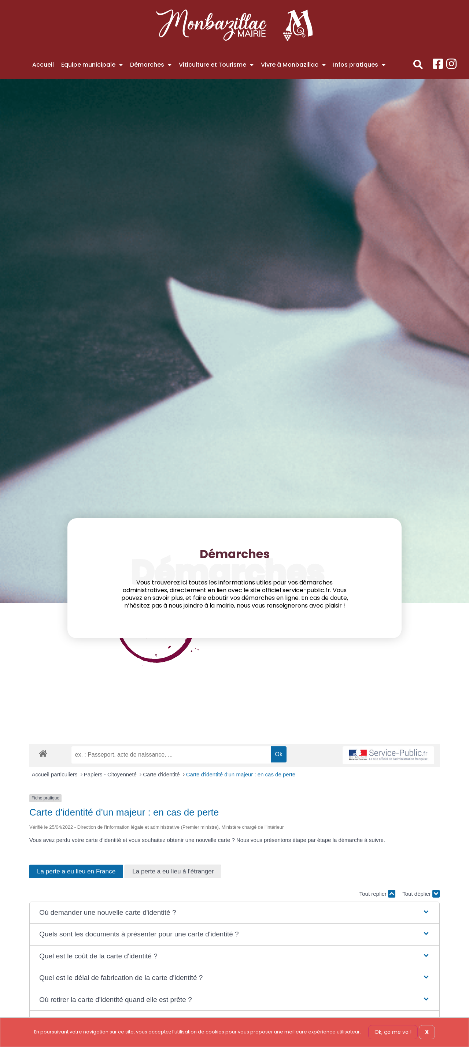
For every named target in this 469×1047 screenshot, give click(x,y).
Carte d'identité (162, 774)
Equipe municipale (92, 64)
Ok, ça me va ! (392, 1032)
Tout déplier (421, 894)
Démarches (150, 64)
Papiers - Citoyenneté (111, 774)
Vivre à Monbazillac (293, 64)
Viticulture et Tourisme (216, 64)
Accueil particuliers (55, 774)
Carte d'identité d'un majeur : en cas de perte (240, 774)
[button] (418, 65)
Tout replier (377, 894)
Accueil (43, 64)
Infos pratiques (359, 64)
